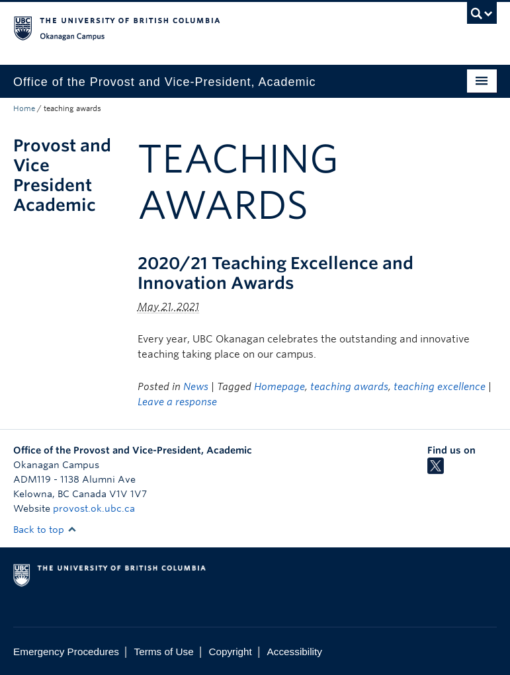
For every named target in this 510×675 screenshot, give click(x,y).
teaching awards (349, 387)
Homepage (279, 387)
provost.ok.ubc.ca (94, 508)
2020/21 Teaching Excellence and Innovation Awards (275, 273)
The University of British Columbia (218, 27)
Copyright (229, 651)
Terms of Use (164, 651)
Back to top (45, 529)
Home (24, 108)
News (195, 387)
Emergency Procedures (66, 651)
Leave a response (177, 402)
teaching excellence (440, 387)
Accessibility (294, 651)
